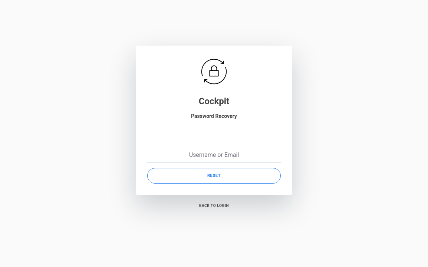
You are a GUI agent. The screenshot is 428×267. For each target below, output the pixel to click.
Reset (214, 175)
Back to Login (214, 206)
